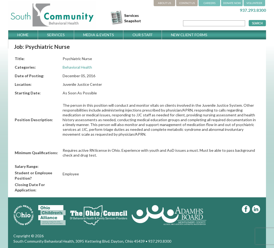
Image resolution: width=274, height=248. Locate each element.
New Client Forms (189, 34)
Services (56, 34)
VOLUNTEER (254, 3)
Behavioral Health (77, 67)
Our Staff (142, 34)
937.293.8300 (253, 10)
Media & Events (98, 34)
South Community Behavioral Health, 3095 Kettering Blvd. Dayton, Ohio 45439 (79, 241)
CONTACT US (187, 3)
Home (23, 34)
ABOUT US (164, 3)
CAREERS (209, 3)
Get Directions (33, 44)
